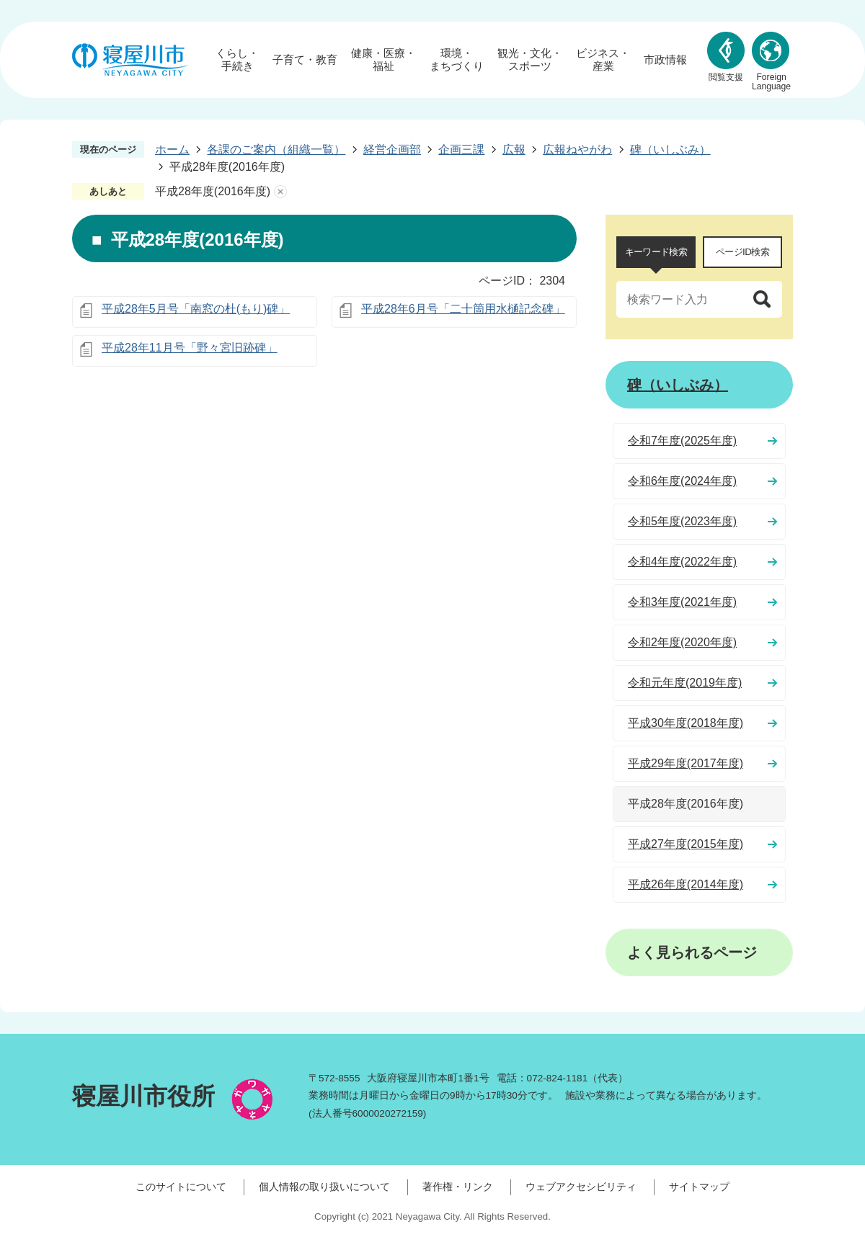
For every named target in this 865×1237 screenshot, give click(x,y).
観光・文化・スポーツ (529, 59)
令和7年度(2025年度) (682, 440)
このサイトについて (181, 1186)
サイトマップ (699, 1186)
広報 (513, 149)
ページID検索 (742, 251)
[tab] (656, 252)
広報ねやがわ (577, 149)
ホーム (172, 149)
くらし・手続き (237, 59)
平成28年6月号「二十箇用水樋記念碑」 (463, 309)
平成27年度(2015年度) (685, 844)
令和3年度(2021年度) (682, 602)
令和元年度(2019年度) (685, 682)
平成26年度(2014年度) (685, 884)
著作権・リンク (457, 1186)
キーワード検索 (656, 251)
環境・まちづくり (457, 59)
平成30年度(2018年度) (685, 723)
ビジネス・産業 (603, 59)
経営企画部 (392, 149)
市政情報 (665, 59)
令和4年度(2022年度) (682, 561)
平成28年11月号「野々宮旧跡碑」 (190, 347)
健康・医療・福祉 (383, 59)
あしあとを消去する (280, 191)
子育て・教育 (304, 59)
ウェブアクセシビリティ (580, 1186)
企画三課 (461, 149)
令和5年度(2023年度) (682, 521)
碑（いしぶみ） (670, 149)
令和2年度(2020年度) (682, 642)
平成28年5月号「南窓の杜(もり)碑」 (196, 309)
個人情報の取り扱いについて (324, 1186)
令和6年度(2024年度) (682, 481)
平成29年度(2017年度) (685, 763)
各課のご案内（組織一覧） (276, 149)
